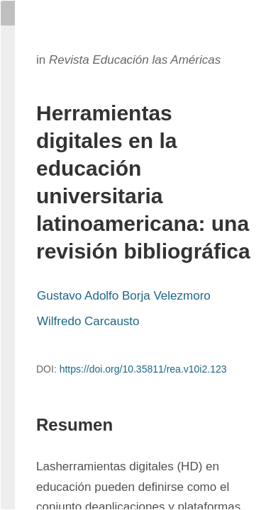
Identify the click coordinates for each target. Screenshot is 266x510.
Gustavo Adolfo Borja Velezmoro (124, 295)
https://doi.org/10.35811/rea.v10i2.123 (143, 369)
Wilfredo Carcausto (88, 321)
